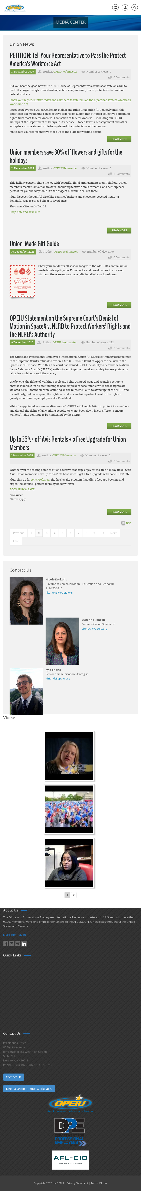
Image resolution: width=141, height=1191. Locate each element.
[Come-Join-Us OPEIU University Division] (70, 863)
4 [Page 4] (55, 533)
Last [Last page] (16, 541)
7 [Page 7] (78, 533)
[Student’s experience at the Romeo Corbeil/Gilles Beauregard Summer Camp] (70, 810)
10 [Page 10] (102, 533)
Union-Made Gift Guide (34, 244)
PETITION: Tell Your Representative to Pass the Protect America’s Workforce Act (68, 59)
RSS (128, 523)
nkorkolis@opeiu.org (59, 592)
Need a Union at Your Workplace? (29, 1089)
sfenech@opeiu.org (94, 628)
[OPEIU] (14, 7)
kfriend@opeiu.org (58, 678)
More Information (14, 935)
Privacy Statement (77, 1183)
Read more (119, 139)
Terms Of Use (99, 1183)
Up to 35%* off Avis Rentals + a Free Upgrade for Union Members (68, 443)
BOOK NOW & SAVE (22, 489)
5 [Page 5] (62, 533)
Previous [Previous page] (18, 533)
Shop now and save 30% (25, 212)
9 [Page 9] (94, 533)
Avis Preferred (40, 479)
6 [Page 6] (70, 533)
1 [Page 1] (31, 533)
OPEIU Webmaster (65, 71)
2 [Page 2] (39, 533)
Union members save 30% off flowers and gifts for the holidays (66, 156)
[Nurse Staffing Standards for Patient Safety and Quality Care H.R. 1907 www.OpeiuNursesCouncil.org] (70, 756)
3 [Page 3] (46, 533)
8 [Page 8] (86, 533)
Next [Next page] (113, 533)
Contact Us (13, 1077)
